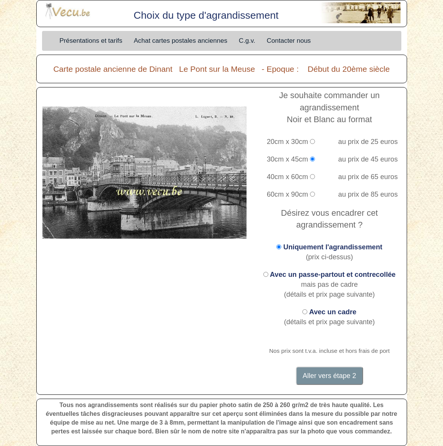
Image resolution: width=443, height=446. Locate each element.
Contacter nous (289, 40)
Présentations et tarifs (91, 40)
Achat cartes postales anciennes (180, 40)
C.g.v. (247, 40)
